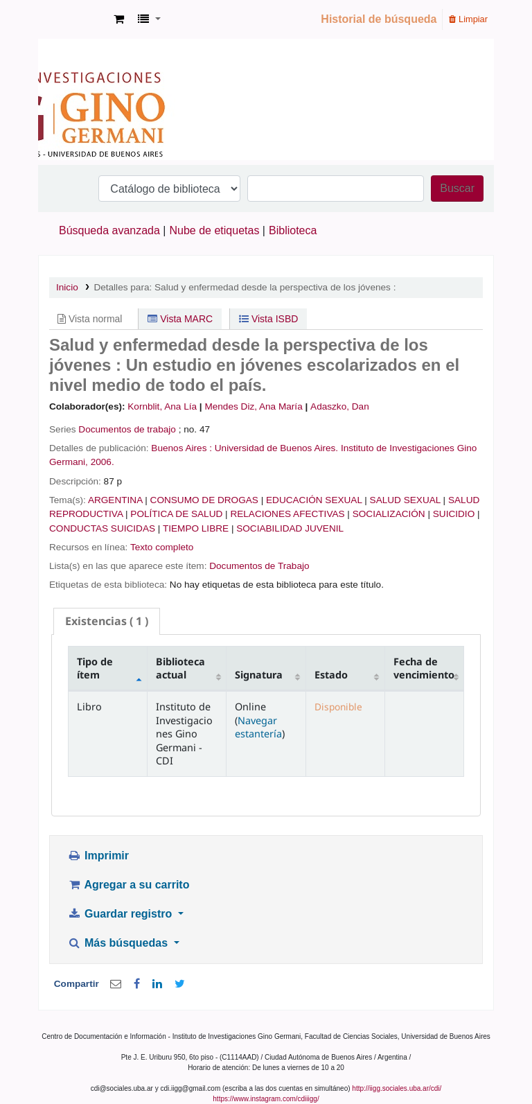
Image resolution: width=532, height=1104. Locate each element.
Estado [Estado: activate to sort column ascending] (331, 674)
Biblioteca (293, 230)
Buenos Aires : (181, 448)
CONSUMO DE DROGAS (204, 500)
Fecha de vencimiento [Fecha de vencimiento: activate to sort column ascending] (423, 668)
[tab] (106, 621)
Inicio (67, 287)
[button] (119, 19)
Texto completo (161, 547)
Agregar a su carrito (128, 885)
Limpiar (468, 19)
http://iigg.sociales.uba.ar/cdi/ (396, 1088)
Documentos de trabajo (127, 429)
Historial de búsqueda (378, 19)
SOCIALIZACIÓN (389, 514)
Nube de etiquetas (215, 230)
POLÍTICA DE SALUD (176, 514)
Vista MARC (180, 318)
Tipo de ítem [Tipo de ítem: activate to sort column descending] (95, 668)
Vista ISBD (268, 318)
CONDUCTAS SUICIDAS (102, 528)
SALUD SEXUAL (405, 500)
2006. (102, 462)
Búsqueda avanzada (109, 230)
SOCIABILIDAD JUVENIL (290, 528)
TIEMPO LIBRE (196, 528)
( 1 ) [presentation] (106, 621)
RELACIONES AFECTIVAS (287, 514)
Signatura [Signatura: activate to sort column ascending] (259, 674)
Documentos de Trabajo (259, 566)
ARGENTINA (115, 500)
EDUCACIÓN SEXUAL (314, 500)
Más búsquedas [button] (118, 943)
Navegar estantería (258, 727)
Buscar (457, 188)
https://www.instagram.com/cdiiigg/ (266, 1099)
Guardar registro (121, 914)
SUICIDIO (454, 514)
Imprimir (98, 855)
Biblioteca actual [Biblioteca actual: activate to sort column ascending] (180, 668)
